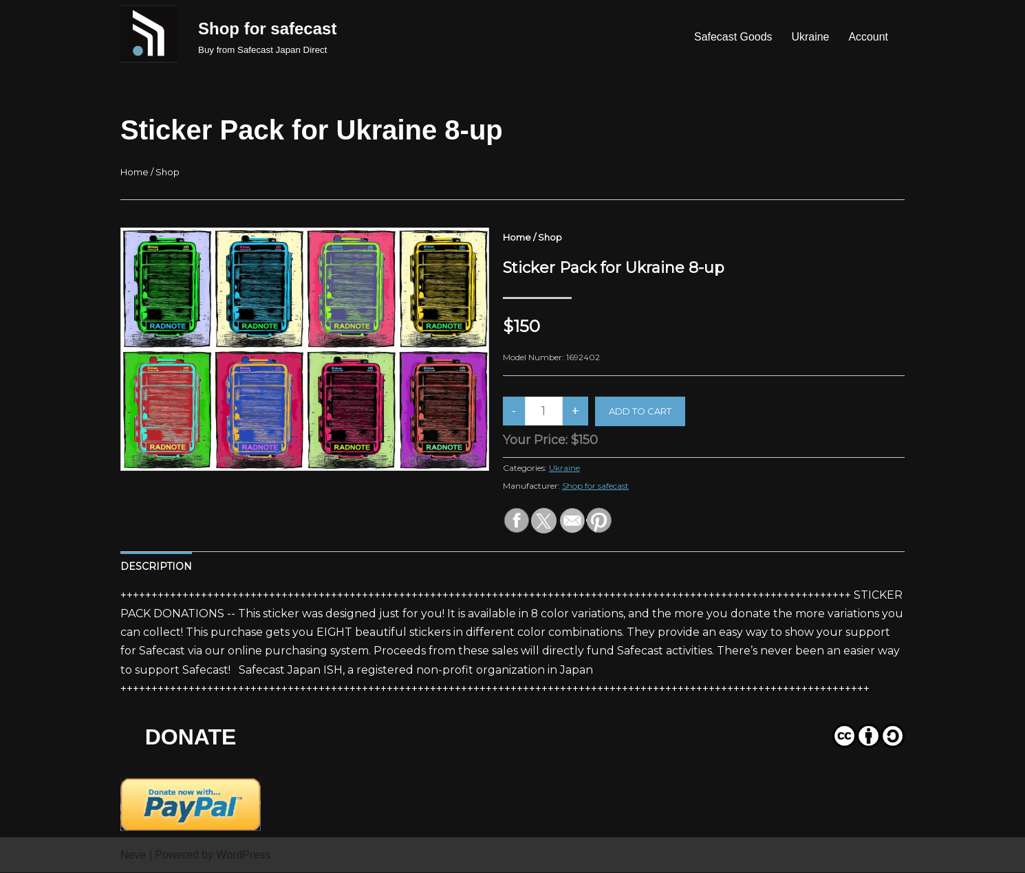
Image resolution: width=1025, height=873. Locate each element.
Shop (167, 171)
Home (134, 171)
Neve (133, 855)
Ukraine (810, 37)
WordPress (243, 855)
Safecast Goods (732, 37)
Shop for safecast (595, 485)
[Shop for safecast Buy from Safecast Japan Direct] (267, 36)
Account (868, 37)
